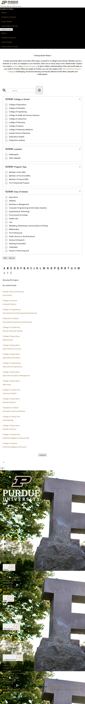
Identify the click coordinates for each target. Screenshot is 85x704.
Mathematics (14, 229)
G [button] (24, 268)
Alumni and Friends (10, 650)
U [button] (72, 268)
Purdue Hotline (8, 678)
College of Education (17, 108)
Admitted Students (10, 631)
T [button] (68, 268)
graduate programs (29, 66)
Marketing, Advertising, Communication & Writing (28, 225)
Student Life (7, 583)
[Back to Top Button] (2, 468)
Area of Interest (16, 191)
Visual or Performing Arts (19, 250)
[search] (21, 91)
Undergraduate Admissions (10, 6)
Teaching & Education (17, 243)
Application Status (10, 616)
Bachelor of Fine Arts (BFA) (19, 175)
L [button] (40, 268)
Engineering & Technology (19, 211)
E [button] (18, 268)
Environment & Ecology (18, 215)
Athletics (12, 200)
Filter (5, 258)
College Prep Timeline (11, 619)
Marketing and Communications (15, 673)
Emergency (7, 668)
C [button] (11, 268)
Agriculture (13, 197)
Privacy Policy (39, 692)
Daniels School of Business (19, 133)
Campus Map (8, 585)
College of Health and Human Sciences (24, 115)
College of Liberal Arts (17, 118)
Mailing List (7, 588)
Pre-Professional (15, 232)
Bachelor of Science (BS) (18, 179)
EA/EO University (21, 689)
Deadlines (6, 608)
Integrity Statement (36, 689)
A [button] (4, 268)
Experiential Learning (9, 26)
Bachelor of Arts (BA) (17, 172)
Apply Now (7, 603)
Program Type (15, 166)
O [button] (51, 268)
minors (15, 66)
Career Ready (6, 21)
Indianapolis (13, 154)
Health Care (13, 218)
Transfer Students (10, 637)
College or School (17, 99)
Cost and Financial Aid (11, 577)
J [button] (34, 268)
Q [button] (58, 268)
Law (10, 222)
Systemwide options (12, 517)
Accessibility (8, 689)
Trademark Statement (56, 686)
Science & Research (17, 240)
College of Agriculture (17, 104)
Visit (4, 574)
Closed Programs (9, 614)
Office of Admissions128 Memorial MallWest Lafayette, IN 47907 (12, 508)
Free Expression (52, 689)
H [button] (28, 268)
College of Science (16, 126)
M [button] (44, 268)
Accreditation (8, 692)
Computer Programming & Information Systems (28, 207)
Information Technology (12, 670)
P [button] (55, 268)
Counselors (7, 647)
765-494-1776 (8, 513)
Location (13, 149)
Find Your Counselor (11, 591)
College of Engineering (18, 111)
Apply (8, 598)
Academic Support (8, 17)
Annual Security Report (12, 662)
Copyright (6, 686)
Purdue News (8, 676)
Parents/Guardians (10, 645)
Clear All (11, 258)
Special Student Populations (14, 642)
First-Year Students (10, 634)
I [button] (31, 268)
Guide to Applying (10, 605)
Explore (9, 567)
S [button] (65, 268)
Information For (11, 627)
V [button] (75, 268)
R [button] (62, 268)
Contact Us (50, 692)
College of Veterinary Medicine (21, 129)
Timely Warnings (9, 681)
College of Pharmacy (17, 122)
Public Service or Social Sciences (22, 236)
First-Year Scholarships (12, 580)
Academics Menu (6, 29)
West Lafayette (14, 158)
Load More (42, 455)
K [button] (37, 268)
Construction (8, 665)
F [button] (21, 268)
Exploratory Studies (16, 136)
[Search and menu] (24, 2)
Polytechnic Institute (17, 140)
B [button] (8, 268)
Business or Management (19, 204)
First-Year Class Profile (11, 611)
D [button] (14, 268)
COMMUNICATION (13, 658)
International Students (11, 639)
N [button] (48, 268)
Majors (4, 12)
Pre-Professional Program (19, 182)
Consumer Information (23, 692)
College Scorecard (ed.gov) (70, 689)
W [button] (79, 268)
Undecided (13, 247)
